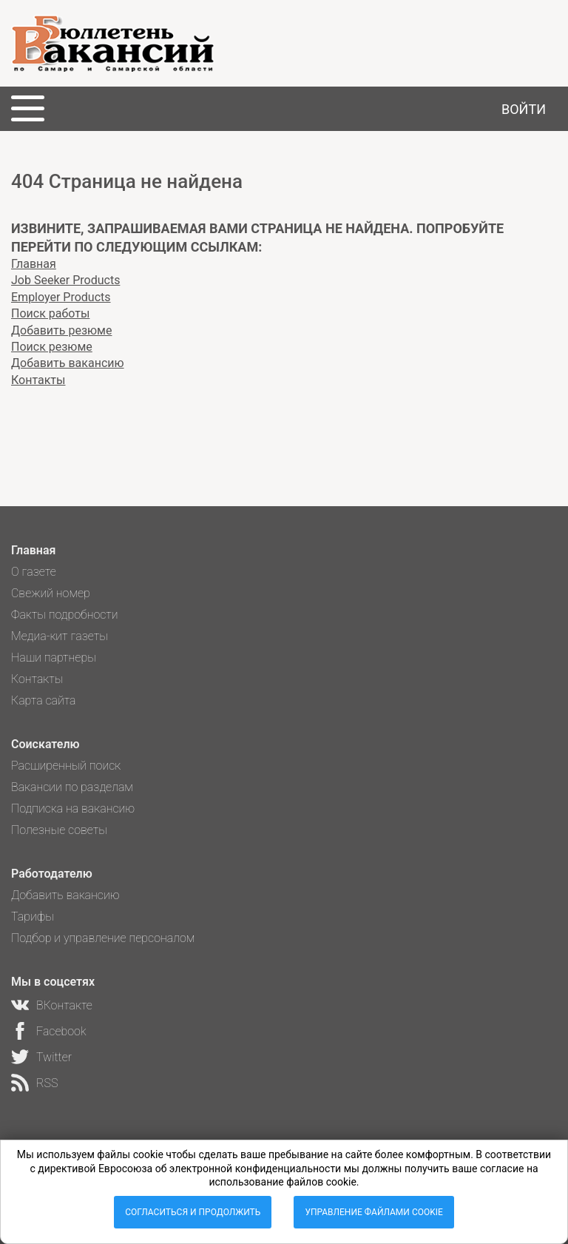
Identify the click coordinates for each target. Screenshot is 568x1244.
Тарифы (32, 917)
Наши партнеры (53, 657)
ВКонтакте (64, 1005)
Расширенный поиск (66, 766)
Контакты (38, 380)
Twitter (54, 1057)
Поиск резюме (51, 347)
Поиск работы (50, 313)
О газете (33, 572)
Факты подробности (64, 615)
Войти (523, 109)
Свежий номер (50, 593)
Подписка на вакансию (73, 808)
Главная (33, 264)
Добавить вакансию (67, 363)
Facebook (61, 1031)
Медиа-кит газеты (59, 636)
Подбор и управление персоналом (103, 938)
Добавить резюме (61, 330)
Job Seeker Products (65, 280)
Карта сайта (43, 700)
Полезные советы (59, 830)
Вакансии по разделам (72, 787)
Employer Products (61, 297)
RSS (47, 1083)
